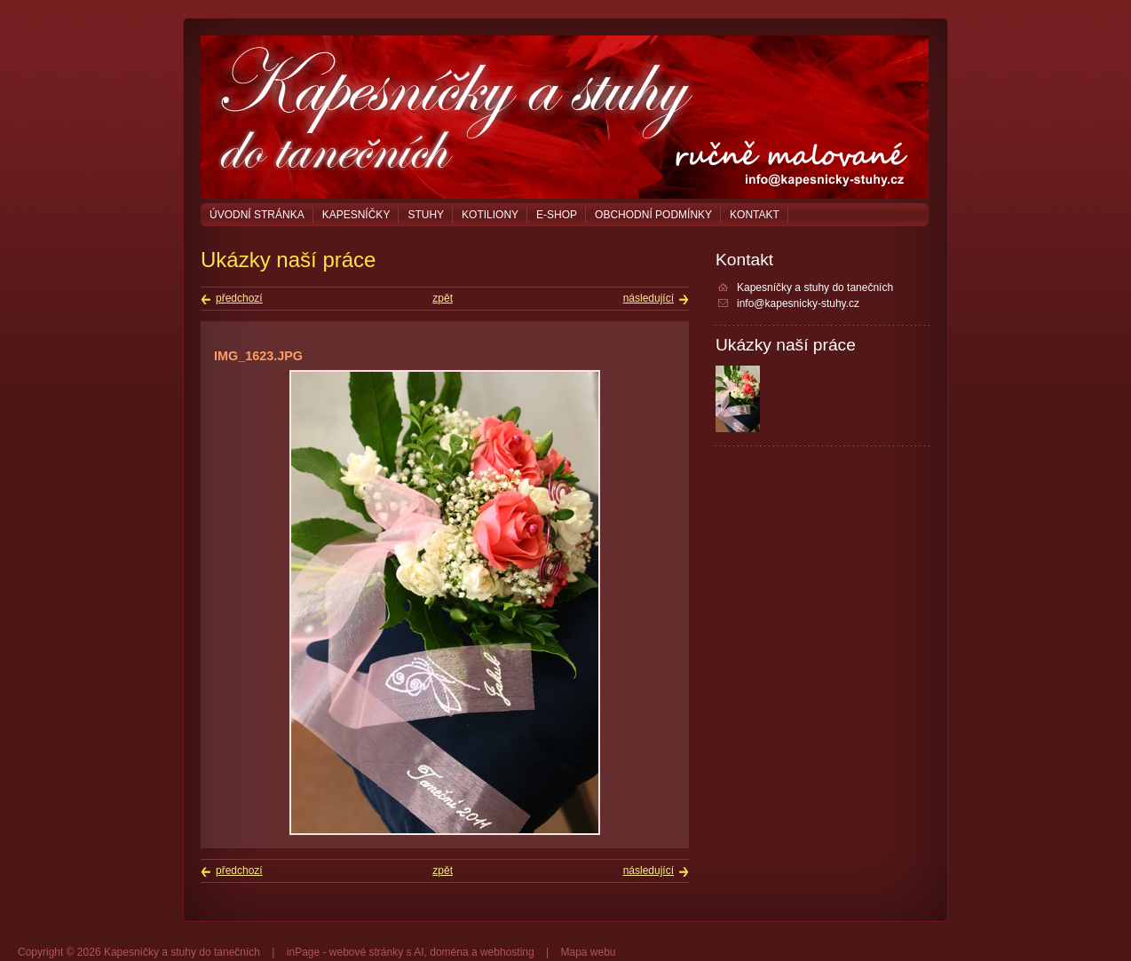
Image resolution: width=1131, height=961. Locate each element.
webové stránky (366, 952)
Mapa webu (587, 952)
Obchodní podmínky (653, 215)
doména (449, 952)
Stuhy (425, 215)
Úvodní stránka (257, 215)
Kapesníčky (356, 215)
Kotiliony (490, 215)
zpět (442, 298)
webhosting (507, 952)
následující (648, 298)
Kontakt (754, 215)
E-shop (556, 215)
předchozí (239, 298)
